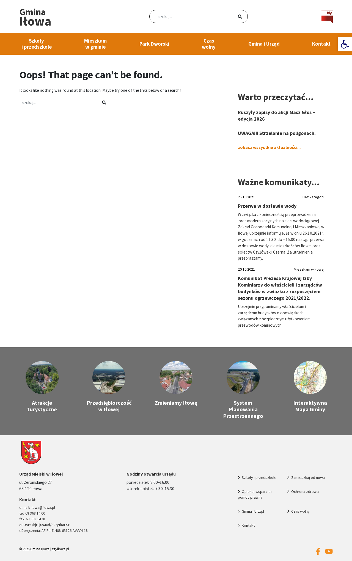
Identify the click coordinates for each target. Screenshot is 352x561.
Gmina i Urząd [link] (264, 44)
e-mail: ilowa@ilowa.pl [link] (37, 507)
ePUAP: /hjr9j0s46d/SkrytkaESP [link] (44, 524)
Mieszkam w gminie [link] (95, 44)
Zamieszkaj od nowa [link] (308, 477)
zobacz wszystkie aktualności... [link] (269, 147)
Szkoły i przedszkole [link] (36, 44)
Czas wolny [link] (209, 44)
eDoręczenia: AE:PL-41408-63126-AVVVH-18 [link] (53, 530)
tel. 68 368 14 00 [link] (32, 513)
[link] (345, 44)
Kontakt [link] (321, 44)
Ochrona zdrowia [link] (305, 491)
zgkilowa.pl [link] (60, 549)
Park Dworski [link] (154, 44)
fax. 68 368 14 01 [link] (32, 518)
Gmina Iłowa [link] (40, 549)
